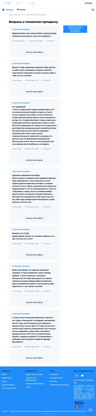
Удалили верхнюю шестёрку (26, 175)
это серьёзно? (19, 107)
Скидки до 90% (7, 3)
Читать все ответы (34, 52)
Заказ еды (31, 3)
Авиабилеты (19, 3)
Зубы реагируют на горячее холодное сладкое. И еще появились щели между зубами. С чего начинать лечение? (31, 273)
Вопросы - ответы (20, 15)
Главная (11, 15)
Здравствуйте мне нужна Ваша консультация (34, 33)
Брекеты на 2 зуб (20, 233)
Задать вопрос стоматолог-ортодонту (75, 29)
